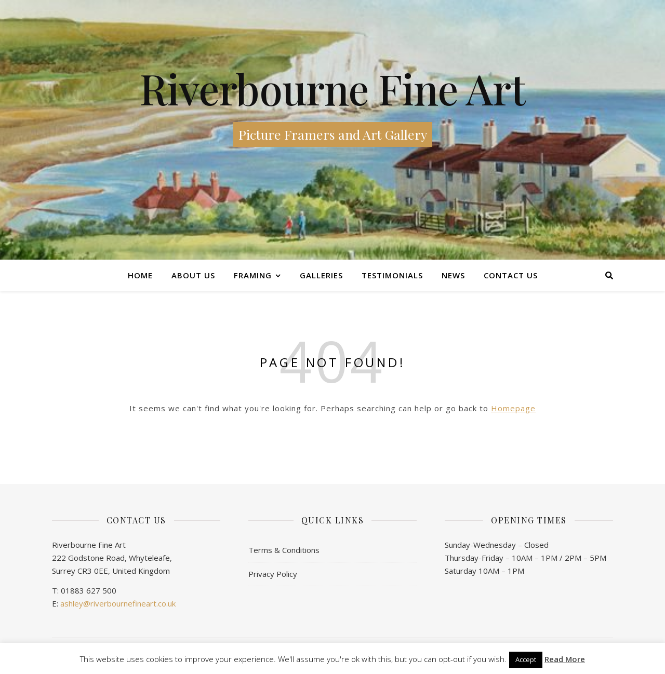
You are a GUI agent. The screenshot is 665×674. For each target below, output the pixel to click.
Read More (564, 659)
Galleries (321, 275)
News (453, 275)
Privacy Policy (272, 574)
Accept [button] (525, 659)
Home (140, 275)
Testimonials (392, 275)
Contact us (511, 275)
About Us (193, 275)
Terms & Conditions (284, 550)
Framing (253, 275)
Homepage (513, 408)
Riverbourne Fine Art (332, 88)
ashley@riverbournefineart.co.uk (118, 603)
